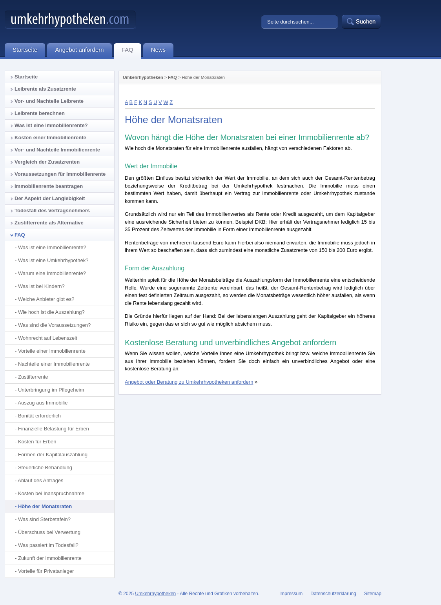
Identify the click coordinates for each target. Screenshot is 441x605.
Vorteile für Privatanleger (46, 571)
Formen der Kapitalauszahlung (52, 454)
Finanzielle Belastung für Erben (53, 429)
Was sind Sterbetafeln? (44, 519)
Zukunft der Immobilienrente (50, 558)
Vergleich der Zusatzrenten (47, 162)
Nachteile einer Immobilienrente (54, 364)
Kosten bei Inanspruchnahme (51, 493)
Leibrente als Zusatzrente (45, 89)
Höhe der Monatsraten (45, 506)
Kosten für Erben (37, 442)
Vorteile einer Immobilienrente (52, 351)
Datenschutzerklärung (333, 593)
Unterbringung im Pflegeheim (51, 390)
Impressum (291, 593)
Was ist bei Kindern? (41, 286)
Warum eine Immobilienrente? (52, 273)
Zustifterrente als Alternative (49, 223)
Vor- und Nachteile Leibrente (49, 101)
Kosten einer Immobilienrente (50, 137)
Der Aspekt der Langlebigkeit (50, 198)
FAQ (172, 77)
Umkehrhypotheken (143, 77)
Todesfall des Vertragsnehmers (52, 210)
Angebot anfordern (83, 51)
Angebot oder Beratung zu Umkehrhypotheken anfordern (189, 382)
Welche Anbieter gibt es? (46, 299)
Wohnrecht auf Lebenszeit (47, 338)
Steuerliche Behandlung (45, 467)
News (162, 51)
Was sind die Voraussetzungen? (54, 325)
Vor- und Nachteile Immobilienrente (57, 150)
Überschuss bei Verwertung (49, 532)
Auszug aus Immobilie (42, 403)
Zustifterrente (33, 377)
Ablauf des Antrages (40, 480)
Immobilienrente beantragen (49, 186)
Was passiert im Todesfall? (48, 545)
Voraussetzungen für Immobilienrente (60, 174)
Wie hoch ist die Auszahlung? (51, 312)
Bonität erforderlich (39, 416)
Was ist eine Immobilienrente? (51, 125)
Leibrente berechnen (40, 113)
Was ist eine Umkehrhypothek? (53, 260)
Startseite (26, 77)
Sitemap (372, 593)
